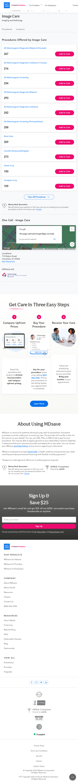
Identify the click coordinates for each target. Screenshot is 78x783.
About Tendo (9, 587)
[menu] (47, 5)
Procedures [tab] (7, 29)
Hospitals (8, 672)
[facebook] (31, 682)
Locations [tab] (20, 29)
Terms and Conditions (39, 751)
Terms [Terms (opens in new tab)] (61, 248)
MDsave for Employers (13, 569)
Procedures (9, 662)
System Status (39, 766)
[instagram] (36, 682)
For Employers (50, 5)
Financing (8, 625)
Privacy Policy (41, 532)
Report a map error (70, 248)
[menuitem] (35, 5)
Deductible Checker (12, 639)
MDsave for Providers (13, 564)
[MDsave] (14, 5)
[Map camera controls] (72, 244)
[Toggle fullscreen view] (72, 228)
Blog (6, 643)
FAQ (6, 634)
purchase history (21, 446)
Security (39, 756)
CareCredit (32, 452)
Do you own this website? (28, 239)
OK (54, 239)
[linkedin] (46, 682)
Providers (8, 667)
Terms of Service (54, 532)
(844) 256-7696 (10, 606)
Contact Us (8, 601)
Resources (8, 592)
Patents (39, 761)
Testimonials (9, 648)
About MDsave (10, 583)
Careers (7, 597)
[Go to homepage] (14, 547)
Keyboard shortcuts (37, 248)
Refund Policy (10, 630)
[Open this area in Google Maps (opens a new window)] (7, 248)
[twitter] (41, 682)
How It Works (9, 620)
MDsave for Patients (12, 559)
